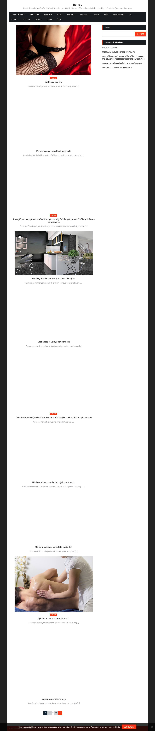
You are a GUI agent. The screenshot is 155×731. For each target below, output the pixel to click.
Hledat (108, 27)
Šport (49, 19)
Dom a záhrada (18, 14)
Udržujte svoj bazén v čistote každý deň (53, 547)
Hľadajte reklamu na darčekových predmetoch (53, 482)
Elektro (48, 14)
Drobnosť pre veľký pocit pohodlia (54, 342)
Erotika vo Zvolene (53, 82)
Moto (96, 14)
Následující (60, 713)
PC (130, 14)
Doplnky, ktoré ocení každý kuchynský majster (53, 278)
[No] (152, 727)
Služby (38, 19)
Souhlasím (129, 727)
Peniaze (14, 19)
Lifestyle (84, 14)
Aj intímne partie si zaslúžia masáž (53, 618)
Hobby (60, 14)
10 (56, 712)
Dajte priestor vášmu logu (54, 699)
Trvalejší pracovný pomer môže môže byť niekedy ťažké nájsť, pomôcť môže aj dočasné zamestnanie (54, 220)
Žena (59, 19)
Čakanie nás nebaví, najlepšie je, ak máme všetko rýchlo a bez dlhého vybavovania (54, 417)
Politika (26, 19)
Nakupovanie (119, 14)
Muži (106, 14)
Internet (71, 14)
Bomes (77, 4)
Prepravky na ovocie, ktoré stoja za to (53, 151)
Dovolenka (34, 14)
